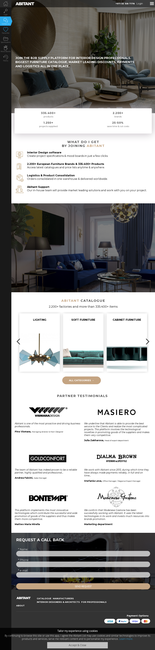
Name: (23, 549)
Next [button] (147, 341)
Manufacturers (63, 598)
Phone (23, 560)
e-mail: (23, 570)
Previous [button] (18, 341)
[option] (39, 342)
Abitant (96, 146)
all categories (81, 380)
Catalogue (44, 598)
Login (139, 3)
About (20, 605)
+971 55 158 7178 (125, 3)
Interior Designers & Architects (58, 602)
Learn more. (126, 639)
